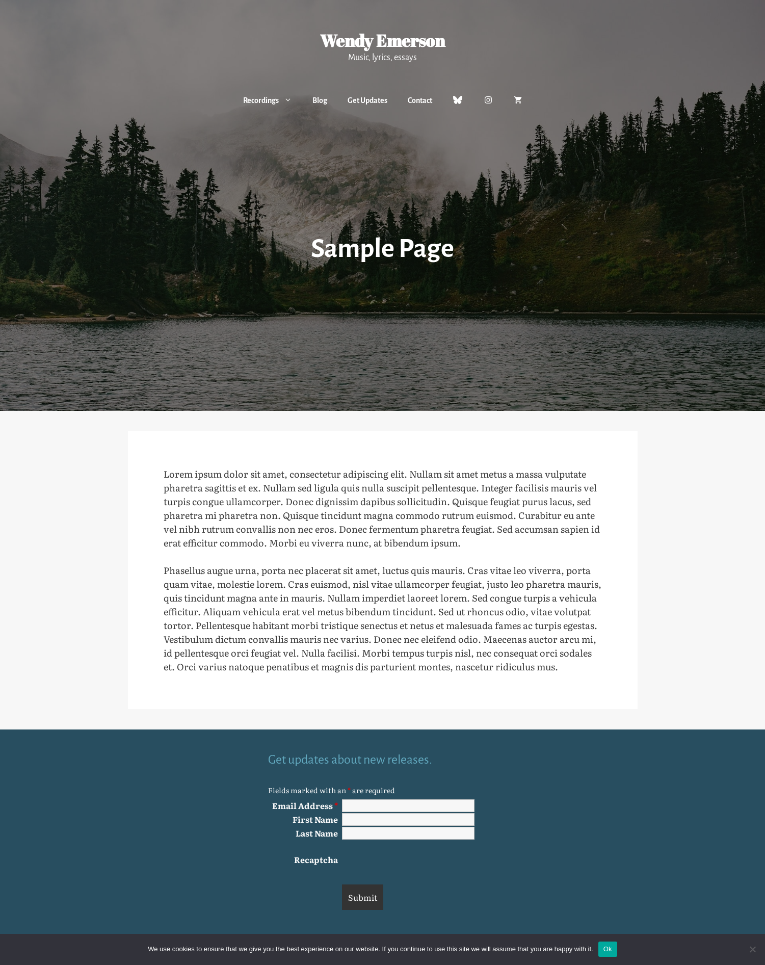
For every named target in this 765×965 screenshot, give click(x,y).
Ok (607, 949)
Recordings (272, 100)
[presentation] (419, 859)
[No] (752, 949)
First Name (315, 819)
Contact (420, 100)
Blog (319, 100)
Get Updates (367, 100)
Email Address (305, 805)
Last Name (317, 833)
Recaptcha (316, 859)
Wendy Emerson (382, 40)
